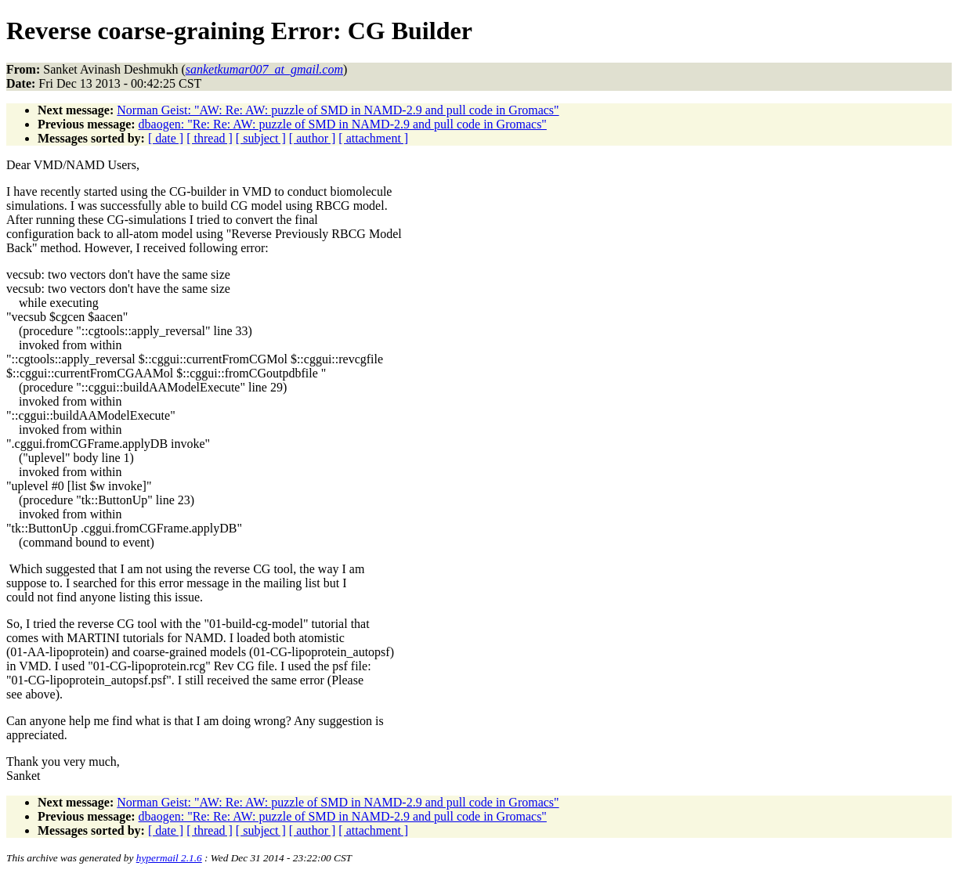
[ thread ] (209, 138)
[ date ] (165, 138)
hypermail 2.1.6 (169, 858)
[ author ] (312, 138)
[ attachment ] (373, 138)
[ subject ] (261, 138)
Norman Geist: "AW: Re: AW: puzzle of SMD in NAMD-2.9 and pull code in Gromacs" (338, 110)
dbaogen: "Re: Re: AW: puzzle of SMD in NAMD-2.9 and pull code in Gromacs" (343, 124)
